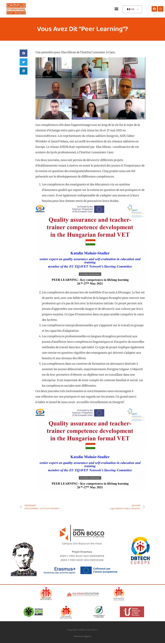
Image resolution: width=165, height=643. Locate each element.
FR (130, 9)
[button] (116, 9)
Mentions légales (82, 636)
